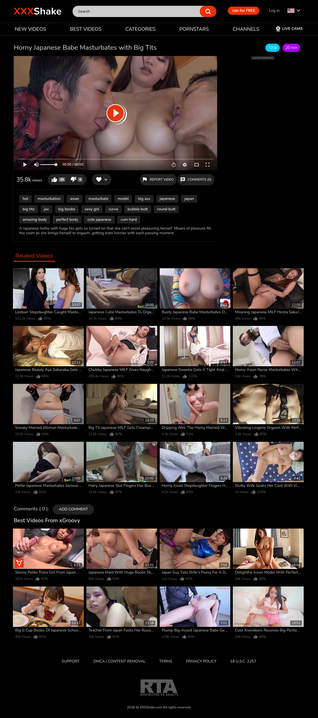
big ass (144, 198)
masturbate (98, 198)
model (123, 198)
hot (25, 198)
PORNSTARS (194, 29)
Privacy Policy (201, 661)
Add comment (73, 509)
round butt (166, 209)
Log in (274, 10)
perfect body (67, 219)
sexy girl (92, 209)
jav (46, 209)
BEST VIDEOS (85, 29)
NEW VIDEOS (30, 29)
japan (189, 198)
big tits (29, 209)
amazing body (35, 219)
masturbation (49, 198)
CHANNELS (246, 29)
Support (71, 661)
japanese (167, 198)
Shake (38, 11)
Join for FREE (243, 10)
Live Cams (289, 28)
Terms (165, 661)
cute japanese (99, 219)
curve (113, 209)
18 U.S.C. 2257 (243, 661)
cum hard (129, 219)
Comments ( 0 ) (31, 509)
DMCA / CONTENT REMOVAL (119, 661)
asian (74, 198)
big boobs (66, 209)
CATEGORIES (140, 29)
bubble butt (138, 209)
